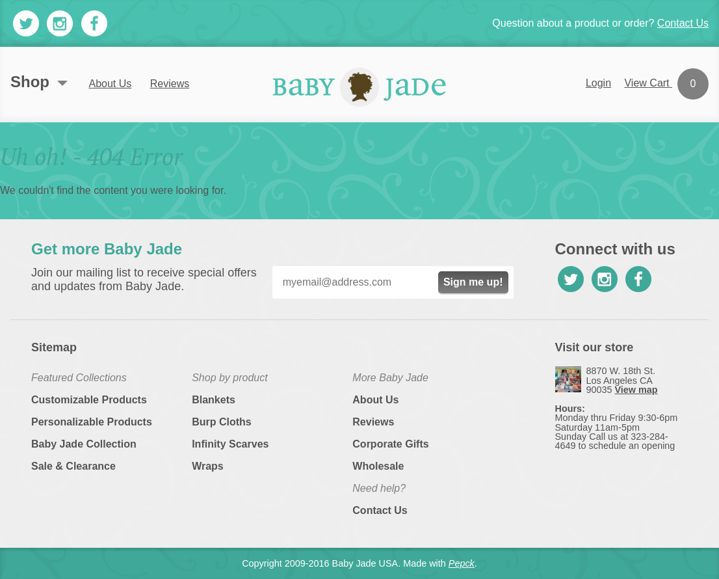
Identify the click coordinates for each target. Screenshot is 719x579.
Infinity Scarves (230, 444)
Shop (29, 81)
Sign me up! (473, 282)
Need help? (379, 488)
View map (636, 389)
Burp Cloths (222, 421)
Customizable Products (89, 399)
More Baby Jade (390, 377)
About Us (109, 83)
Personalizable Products (91, 421)
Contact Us (683, 23)
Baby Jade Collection (84, 444)
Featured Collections (79, 377)
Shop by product (230, 377)
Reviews (169, 83)
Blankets (213, 399)
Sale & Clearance (73, 466)
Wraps (208, 466)
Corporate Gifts (390, 444)
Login (598, 82)
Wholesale (378, 466)
